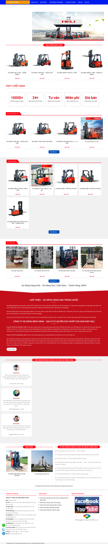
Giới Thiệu (44, 2)
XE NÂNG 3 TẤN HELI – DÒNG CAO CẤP (42, 73)
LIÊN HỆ (80, 2)
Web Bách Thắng (40, 543)
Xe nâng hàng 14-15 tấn (92, 141)
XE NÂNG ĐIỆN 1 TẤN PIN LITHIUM (66, 188)
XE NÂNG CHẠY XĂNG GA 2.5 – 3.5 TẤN (66, 142)
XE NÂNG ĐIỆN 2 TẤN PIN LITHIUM (90, 188)
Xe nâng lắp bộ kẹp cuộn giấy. (67, 270)
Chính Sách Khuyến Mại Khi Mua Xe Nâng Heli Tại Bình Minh (54, 499)
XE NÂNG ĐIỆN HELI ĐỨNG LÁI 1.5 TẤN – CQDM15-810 (17, 222)
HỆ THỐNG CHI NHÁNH (56, 2)
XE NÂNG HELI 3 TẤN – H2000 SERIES (17, 73)
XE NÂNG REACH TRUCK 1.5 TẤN (67, 72)
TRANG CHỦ (34, 2)
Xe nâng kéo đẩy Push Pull (42, 270)
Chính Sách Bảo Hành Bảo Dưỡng (49, 507)
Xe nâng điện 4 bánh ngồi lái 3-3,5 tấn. (42, 189)
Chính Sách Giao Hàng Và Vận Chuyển (51, 505)
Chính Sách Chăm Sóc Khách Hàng (50, 510)
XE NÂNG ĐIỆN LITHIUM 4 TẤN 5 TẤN (18, 189)
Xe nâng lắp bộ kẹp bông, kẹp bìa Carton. (92, 271)
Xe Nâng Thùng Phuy (17, 270)
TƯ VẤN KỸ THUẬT (70, 2)
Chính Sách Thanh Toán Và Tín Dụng (50, 502)
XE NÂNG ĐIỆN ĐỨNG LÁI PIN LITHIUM (16, 474)
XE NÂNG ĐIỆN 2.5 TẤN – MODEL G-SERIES (92, 73)
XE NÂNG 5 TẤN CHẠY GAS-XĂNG (42, 141)
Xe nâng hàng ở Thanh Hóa (42, 474)
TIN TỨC (87, 2)
